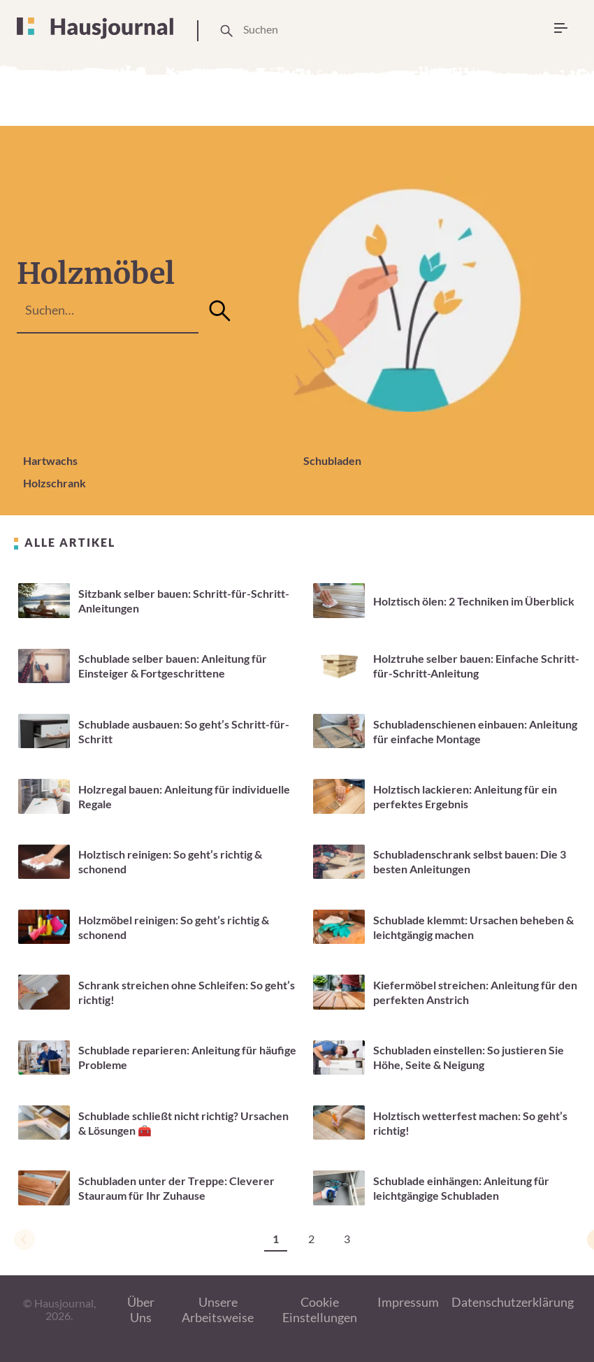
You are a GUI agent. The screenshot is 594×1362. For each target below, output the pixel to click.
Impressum (408, 1302)
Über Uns (140, 1310)
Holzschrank (54, 482)
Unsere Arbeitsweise (218, 1310)
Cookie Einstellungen (319, 1310)
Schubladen (332, 460)
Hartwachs (50, 460)
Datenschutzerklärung (512, 1302)
